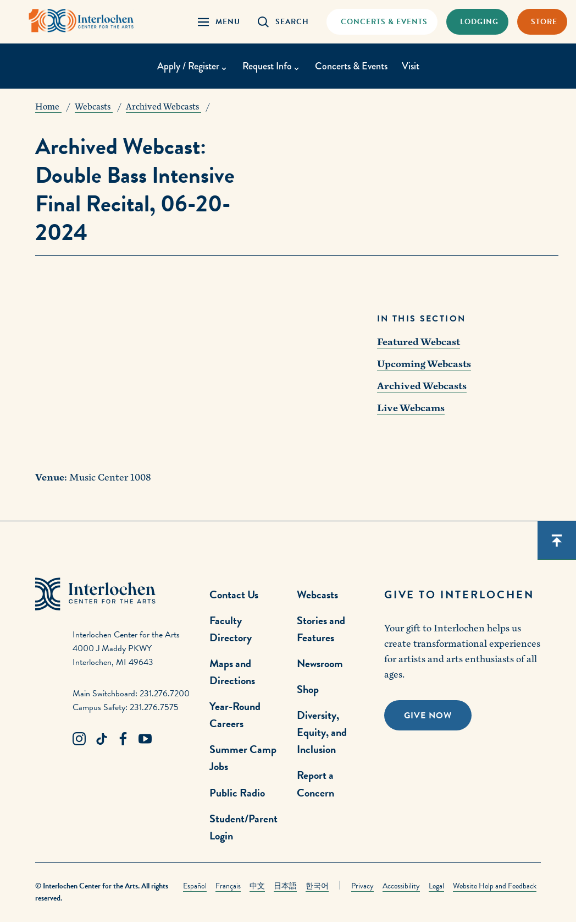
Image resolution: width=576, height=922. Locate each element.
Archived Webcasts (422, 386)
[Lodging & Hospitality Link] (477, 22)
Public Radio (237, 792)
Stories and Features (321, 629)
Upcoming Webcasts (424, 364)
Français (228, 886)
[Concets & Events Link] (381, 22)
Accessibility (401, 886)
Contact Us (233, 594)
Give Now (428, 715)
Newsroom (320, 663)
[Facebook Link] (123, 739)
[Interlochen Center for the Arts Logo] (81, 20)
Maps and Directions (232, 672)
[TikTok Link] (101, 739)
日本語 (285, 886)
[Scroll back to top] (557, 540)
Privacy (362, 886)
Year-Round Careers (235, 715)
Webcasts (317, 594)
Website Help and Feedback (494, 886)
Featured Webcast (418, 342)
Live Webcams (411, 408)
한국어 (317, 886)
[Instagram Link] (79, 739)
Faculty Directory (230, 629)
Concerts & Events (351, 66)
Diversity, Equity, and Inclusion (322, 732)
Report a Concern (315, 783)
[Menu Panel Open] (219, 21)
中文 (257, 886)
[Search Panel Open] (283, 21)
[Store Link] (542, 22)
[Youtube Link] (145, 739)
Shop (308, 689)
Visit (410, 66)
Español (195, 886)
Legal (436, 886)
